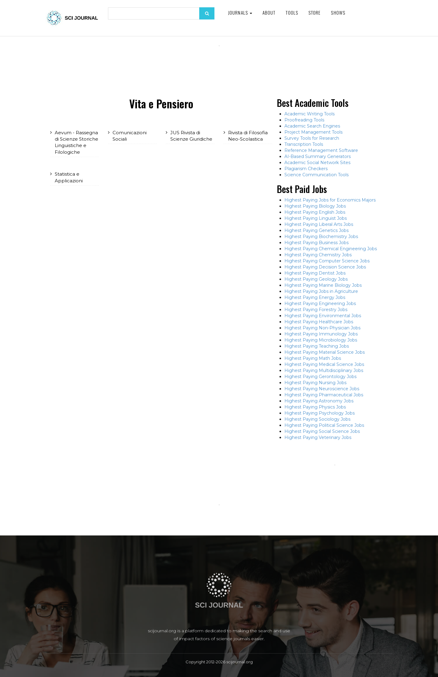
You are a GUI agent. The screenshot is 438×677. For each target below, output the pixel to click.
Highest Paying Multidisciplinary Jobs (323, 370)
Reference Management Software (321, 150)
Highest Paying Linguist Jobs (315, 218)
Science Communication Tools (316, 174)
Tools (292, 12)
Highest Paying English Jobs (314, 212)
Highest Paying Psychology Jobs (319, 413)
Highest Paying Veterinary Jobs (317, 437)
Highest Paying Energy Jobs (314, 297)
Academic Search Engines (312, 126)
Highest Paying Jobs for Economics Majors (330, 200)
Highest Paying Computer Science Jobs (327, 261)
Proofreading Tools (304, 120)
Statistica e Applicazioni (69, 177)
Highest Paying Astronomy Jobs (318, 401)
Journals (240, 12)
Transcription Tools (303, 144)
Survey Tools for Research (311, 138)
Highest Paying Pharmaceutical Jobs (323, 395)
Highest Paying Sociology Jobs (317, 419)
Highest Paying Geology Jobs (316, 279)
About (269, 12)
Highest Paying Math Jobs (312, 358)
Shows (338, 12)
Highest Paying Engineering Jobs (320, 303)
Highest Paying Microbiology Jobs (320, 340)
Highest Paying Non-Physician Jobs (322, 328)
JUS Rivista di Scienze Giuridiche (191, 136)
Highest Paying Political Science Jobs (324, 425)
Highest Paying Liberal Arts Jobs (318, 224)
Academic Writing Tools (309, 114)
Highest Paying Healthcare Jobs (318, 321)
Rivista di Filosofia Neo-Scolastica (248, 136)
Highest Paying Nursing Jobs (315, 382)
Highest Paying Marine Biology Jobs (323, 285)
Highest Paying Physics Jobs (315, 407)
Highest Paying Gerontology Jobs (320, 376)
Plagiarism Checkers (306, 168)
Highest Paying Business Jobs (316, 242)
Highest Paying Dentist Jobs (315, 273)
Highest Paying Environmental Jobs (322, 315)
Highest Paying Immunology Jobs (321, 334)
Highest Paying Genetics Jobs (316, 230)
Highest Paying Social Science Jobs (322, 431)
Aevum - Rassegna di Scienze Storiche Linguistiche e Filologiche (76, 142)
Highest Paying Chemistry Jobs (318, 255)
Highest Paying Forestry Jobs (315, 309)
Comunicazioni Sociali (130, 136)
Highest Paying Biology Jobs (315, 206)
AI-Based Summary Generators (317, 156)
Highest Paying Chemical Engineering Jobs (330, 248)
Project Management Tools (313, 132)
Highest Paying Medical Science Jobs (324, 364)
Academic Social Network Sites (317, 162)
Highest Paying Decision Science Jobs (325, 267)
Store (314, 12)
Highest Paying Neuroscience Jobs (321, 388)
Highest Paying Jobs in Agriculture (321, 291)
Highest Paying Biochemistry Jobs (321, 236)
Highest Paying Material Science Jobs (324, 352)
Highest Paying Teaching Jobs (316, 346)
